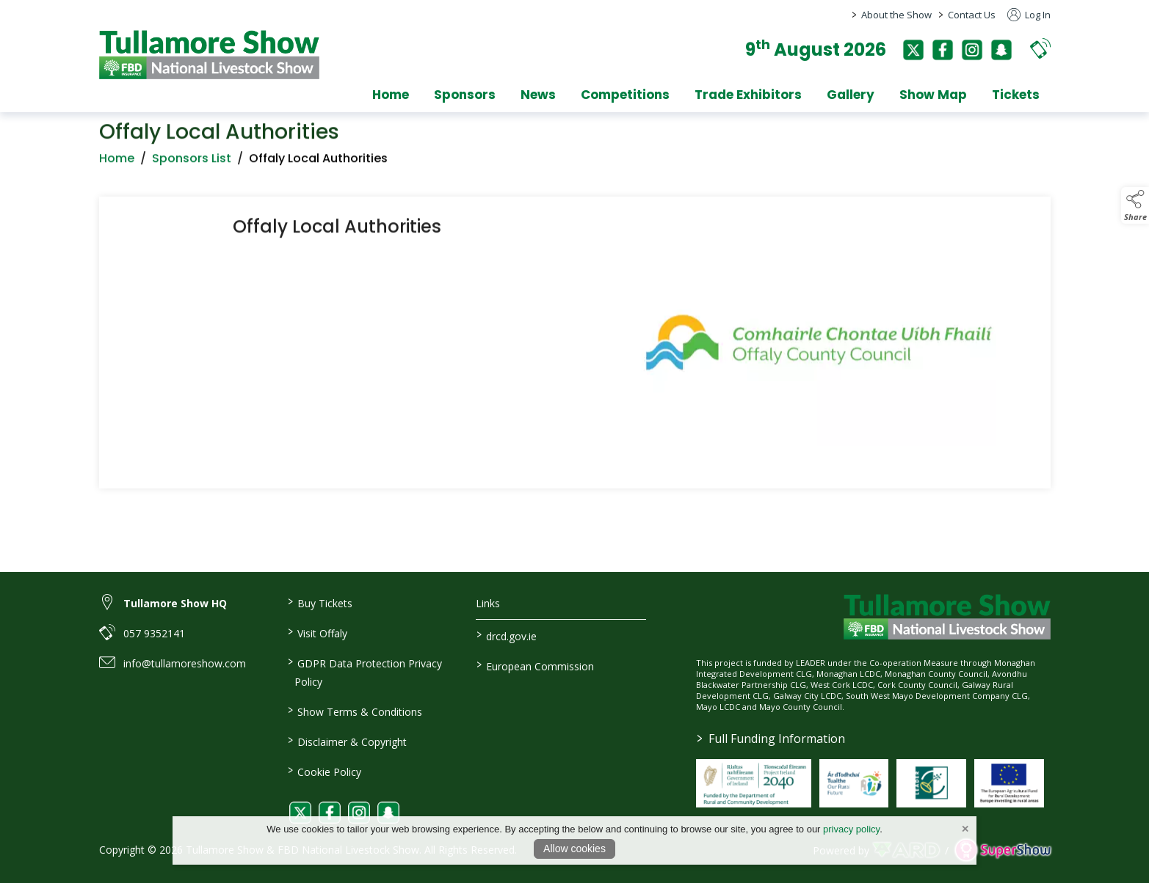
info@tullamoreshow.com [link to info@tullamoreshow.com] (184, 663)
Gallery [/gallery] (850, 94)
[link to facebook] (330, 813)
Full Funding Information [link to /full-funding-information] (771, 738)
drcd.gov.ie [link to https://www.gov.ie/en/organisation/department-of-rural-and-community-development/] (506, 635)
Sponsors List (191, 162)
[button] (1040, 48)
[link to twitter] (300, 813)
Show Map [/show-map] (933, 94)
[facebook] (943, 50)
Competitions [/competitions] (625, 94)
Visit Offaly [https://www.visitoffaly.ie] (317, 632)
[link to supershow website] (1002, 850)
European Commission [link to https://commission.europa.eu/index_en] (535, 665)
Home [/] (390, 94)
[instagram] (972, 50)
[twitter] (913, 50)
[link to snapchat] (388, 813)
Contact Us (972, 14)
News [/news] (538, 94)
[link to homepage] (209, 54)
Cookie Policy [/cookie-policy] (324, 771)
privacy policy (851, 829)
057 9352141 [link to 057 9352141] (154, 633)
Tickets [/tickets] (1016, 94)
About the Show (896, 14)
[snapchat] (1001, 50)
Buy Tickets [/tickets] (320, 602)
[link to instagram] (359, 813)
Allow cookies (574, 848)
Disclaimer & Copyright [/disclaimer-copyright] (347, 741)
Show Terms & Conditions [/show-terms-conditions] (355, 711)
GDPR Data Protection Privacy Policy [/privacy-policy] (365, 671)
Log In (1029, 14)
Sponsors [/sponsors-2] (465, 94)
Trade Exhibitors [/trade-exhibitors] (748, 94)
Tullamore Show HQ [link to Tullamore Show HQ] (175, 603)
